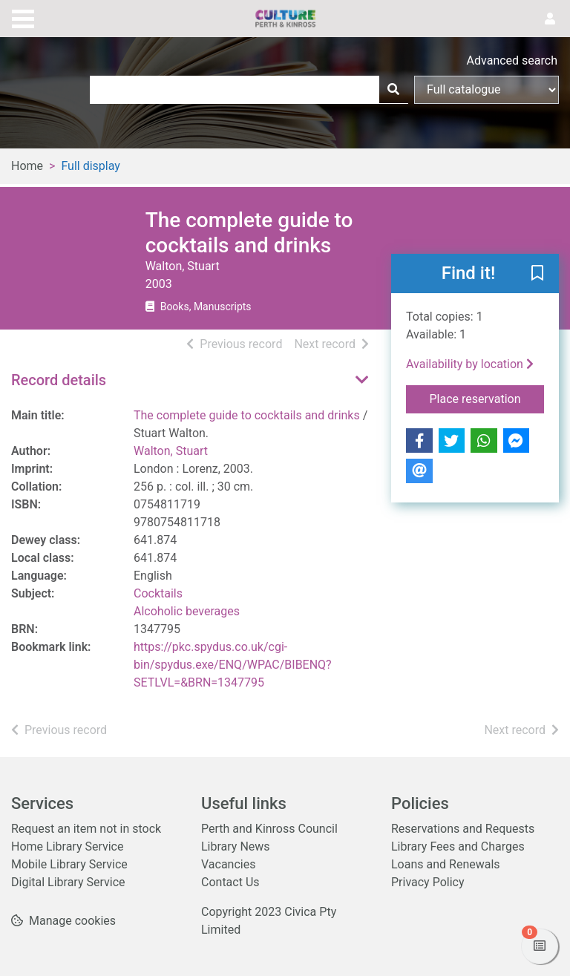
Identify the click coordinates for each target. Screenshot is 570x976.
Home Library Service (67, 846)
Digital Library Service (68, 882)
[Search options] (486, 90)
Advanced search (512, 60)
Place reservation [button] (487, 398)
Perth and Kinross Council (269, 829)
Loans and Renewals (445, 864)
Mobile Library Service (69, 864)
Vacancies (228, 864)
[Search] (393, 90)
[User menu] (550, 19)
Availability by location (470, 364)
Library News (235, 846)
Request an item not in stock (86, 829)
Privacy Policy (428, 882)
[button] (537, 274)
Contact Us (230, 882)
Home (27, 166)
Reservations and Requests (462, 829)
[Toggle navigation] (23, 17)
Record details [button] (58, 380)
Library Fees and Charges (458, 846)
